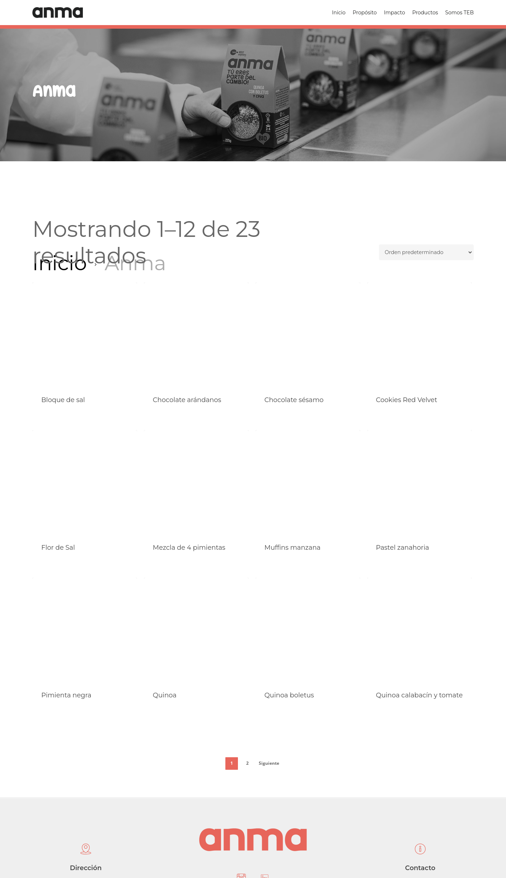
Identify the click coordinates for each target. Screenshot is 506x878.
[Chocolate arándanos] (196, 334)
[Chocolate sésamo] (308, 334)
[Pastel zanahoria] (419, 482)
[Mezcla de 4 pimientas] (196, 482)
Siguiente (269, 763)
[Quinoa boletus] (308, 630)
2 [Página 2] (247, 763)
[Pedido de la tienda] (426, 252)
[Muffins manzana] (308, 482)
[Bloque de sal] (84, 334)
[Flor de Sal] (84, 482)
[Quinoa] (196, 630)
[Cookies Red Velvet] (419, 334)
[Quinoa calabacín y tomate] (419, 630)
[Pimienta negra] (84, 630)
